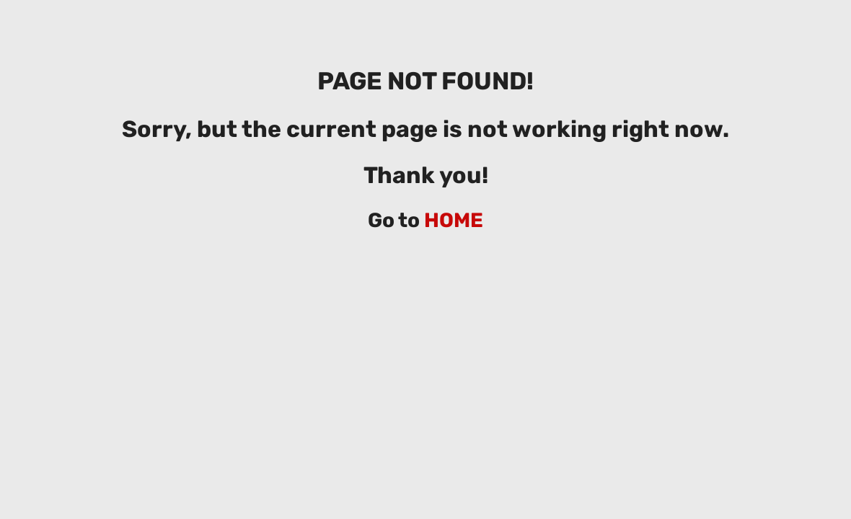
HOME (453, 220)
